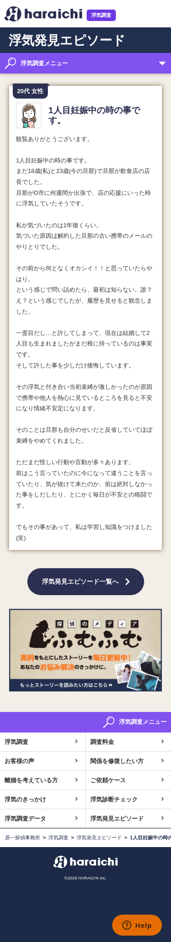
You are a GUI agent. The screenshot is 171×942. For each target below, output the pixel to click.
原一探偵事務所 (22, 837)
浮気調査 (101, 15)
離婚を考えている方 (31, 780)
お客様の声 (19, 761)
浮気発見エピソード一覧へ (80, 581)
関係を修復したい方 (117, 761)
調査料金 (102, 741)
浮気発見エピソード (117, 818)
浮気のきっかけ (25, 799)
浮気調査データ (25, 818)
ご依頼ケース (108, 780)
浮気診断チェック (114, 799)
